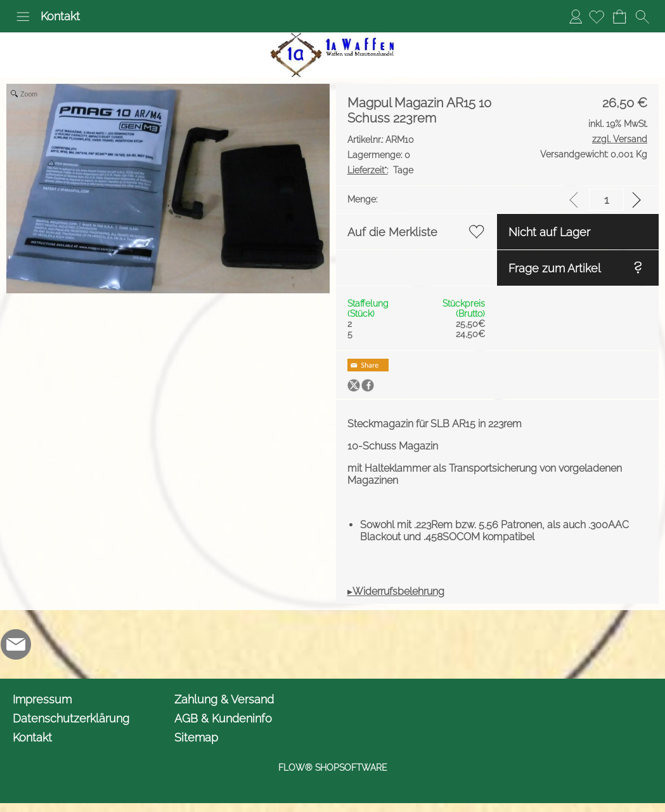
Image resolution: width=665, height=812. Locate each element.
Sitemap (196, 737)
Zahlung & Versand (224, 699)
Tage (380, 170)
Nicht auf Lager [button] (549, 232)
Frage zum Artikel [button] (554, 268)
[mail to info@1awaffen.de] (16, 644)
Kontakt (60, 16)
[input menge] (606, 200)
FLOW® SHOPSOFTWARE (332, 767)
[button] (23, 16)
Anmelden (575, 16)
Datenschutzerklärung (71, 718)
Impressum (42, 699)
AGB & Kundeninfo (223, 718)
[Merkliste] (596, 16)
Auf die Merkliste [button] (392, 232)
